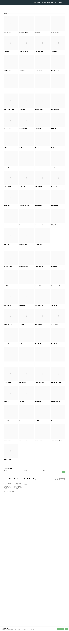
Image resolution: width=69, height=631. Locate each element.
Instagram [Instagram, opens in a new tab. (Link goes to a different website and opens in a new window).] (55, 479)
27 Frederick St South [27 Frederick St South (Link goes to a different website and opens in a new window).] (17, 480)
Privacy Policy (6, 491)
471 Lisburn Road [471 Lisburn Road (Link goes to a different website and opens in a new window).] (6, 480)
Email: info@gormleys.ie (7, 484)
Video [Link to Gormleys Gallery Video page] (42, 2)
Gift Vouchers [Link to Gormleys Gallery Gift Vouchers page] (60, 2)
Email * (44, 470)
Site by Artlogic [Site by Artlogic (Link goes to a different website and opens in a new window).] (6, 492)
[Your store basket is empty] (64, 2)
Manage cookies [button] (11, 491)
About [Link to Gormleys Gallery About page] (52, 2)
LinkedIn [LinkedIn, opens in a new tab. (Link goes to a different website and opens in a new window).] (61, 479)
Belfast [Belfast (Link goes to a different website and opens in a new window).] (4, 481)
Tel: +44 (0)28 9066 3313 (7, 483)
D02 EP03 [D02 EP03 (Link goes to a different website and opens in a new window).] (15, 482)
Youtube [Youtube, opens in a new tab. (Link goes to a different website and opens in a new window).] (59, 479)
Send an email (63, 479)
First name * (5, 470)
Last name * (25, 470)
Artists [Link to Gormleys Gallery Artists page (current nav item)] (35, 2)
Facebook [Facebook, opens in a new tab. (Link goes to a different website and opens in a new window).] (57, 479)
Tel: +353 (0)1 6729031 (17, 483)
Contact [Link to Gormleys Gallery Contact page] (55, 2)
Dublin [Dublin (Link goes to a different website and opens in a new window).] (15, 481)
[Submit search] (63, 2)
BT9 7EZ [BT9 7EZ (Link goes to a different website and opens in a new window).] (5, 482)
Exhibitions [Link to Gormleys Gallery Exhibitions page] (38, 2)
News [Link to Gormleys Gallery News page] (45, 2)
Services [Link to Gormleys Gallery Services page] (48, 2)
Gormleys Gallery (8, 2)
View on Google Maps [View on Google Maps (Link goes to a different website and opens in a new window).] (64, 479)
